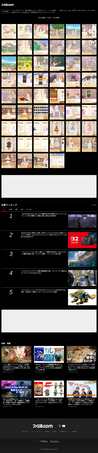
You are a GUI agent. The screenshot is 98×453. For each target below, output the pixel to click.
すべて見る (94, 205)
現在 (4, 209)
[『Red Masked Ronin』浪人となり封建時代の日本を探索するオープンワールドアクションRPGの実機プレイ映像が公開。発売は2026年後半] (82, 221)
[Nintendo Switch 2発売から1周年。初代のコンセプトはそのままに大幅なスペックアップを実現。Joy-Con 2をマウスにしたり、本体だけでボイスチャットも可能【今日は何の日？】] (82, 240)
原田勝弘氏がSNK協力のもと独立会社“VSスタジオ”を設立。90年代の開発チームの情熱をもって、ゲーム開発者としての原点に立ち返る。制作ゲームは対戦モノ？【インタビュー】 (81, 401)
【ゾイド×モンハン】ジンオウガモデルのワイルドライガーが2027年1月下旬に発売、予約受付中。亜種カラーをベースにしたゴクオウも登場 (43, 291)
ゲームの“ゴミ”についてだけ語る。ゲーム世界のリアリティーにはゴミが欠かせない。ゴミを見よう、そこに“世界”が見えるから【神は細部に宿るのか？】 (81, 367)
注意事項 (54, 431)
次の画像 (56, 18)
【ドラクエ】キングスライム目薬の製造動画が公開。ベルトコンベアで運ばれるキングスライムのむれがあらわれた (44, 272)
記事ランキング (9, 205)
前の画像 (42, 18)
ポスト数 (28, 209)
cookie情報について (64, 431)
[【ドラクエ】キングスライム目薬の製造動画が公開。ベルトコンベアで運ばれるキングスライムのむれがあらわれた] (82, 278)
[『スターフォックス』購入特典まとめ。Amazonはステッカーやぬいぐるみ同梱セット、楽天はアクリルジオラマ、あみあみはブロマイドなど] (49, 389)
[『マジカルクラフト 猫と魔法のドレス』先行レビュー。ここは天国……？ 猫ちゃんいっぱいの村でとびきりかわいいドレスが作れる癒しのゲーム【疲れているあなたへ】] (8, 31)
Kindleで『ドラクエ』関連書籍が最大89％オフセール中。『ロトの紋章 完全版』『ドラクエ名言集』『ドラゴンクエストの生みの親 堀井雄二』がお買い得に (49, 367)
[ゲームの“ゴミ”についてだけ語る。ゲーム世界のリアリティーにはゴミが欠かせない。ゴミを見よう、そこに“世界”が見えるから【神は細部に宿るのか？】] (82, 354)
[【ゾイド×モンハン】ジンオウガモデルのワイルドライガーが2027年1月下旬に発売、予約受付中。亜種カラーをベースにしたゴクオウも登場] (82, 297)
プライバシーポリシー (36, 431)
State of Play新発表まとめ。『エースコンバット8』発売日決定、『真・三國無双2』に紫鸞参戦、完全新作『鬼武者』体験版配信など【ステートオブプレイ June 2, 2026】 (16, 401)
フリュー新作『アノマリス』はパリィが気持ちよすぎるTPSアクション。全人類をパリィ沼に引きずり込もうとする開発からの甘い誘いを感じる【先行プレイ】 (16, 367)
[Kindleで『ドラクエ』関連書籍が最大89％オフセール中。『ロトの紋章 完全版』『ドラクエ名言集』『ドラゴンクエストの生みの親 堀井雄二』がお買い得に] (49, 354)
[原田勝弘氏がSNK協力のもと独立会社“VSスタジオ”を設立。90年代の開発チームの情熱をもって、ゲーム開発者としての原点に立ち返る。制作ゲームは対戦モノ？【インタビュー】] (82, 389)
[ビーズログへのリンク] (55, 441)
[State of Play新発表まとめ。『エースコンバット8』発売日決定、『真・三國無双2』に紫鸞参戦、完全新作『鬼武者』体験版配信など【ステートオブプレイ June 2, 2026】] (16, 389)
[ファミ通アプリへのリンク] (43, 441)
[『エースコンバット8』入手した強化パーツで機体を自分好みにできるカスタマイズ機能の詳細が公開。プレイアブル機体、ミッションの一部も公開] (82, 259)
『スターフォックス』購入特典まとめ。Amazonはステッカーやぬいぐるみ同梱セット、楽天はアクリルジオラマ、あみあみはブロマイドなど (49, 401)
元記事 (5, 12)
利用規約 (47, 431)
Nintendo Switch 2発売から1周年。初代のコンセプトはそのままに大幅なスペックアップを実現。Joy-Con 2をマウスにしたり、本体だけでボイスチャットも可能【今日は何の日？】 (44, 234)
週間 (16, 209)
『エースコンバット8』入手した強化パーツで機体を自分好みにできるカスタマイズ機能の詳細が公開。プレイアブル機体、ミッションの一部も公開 (43, 253)
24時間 (10, 209)
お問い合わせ (25, 431)
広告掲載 (74, 431)
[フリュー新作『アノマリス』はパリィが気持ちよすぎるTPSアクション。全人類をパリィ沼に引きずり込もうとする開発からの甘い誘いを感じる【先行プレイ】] (16, 354)
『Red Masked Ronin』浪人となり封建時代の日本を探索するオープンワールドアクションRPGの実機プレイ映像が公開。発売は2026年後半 (44, 215)
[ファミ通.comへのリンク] (7, 5)
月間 (22, 209)
